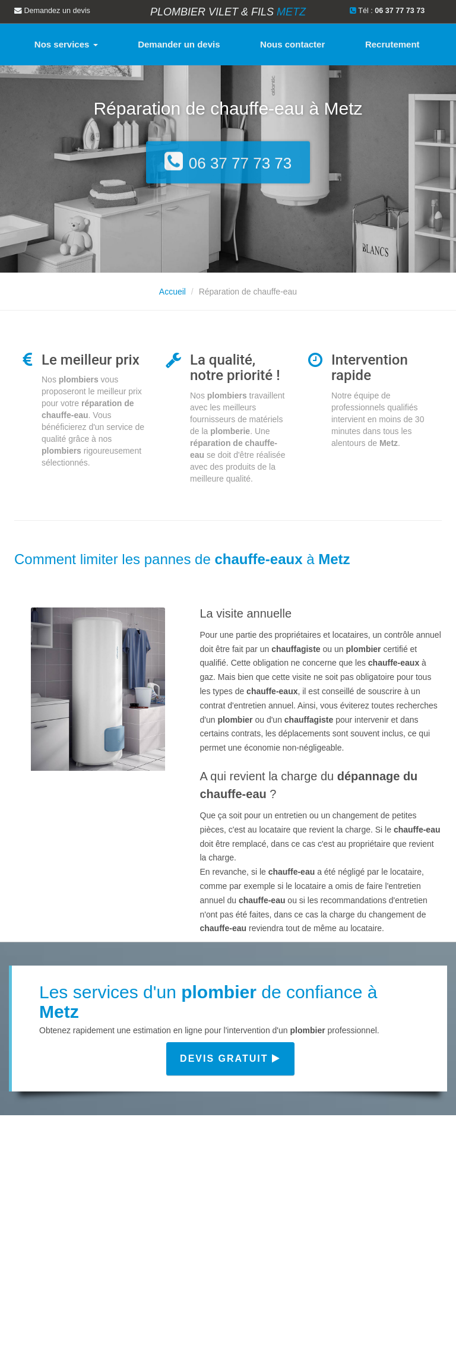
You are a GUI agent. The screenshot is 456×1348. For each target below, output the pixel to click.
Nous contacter (292, 44)
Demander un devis (179, 44)
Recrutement (392, 44)
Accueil (172, 291)
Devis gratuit (230, 1058)
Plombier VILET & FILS (228, 12)
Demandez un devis (52, 11)
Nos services (66, 44)
